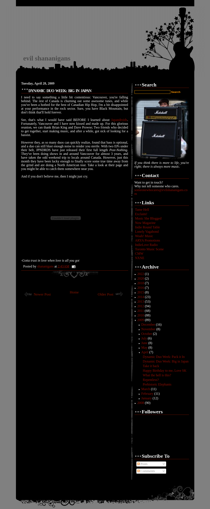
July (144, 338)
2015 (141, 292)
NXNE (139, 258)
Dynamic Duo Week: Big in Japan (165, 361)
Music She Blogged (148, 218)
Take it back (151, 366)
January (147, 398)
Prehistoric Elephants (157, 384)
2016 (141, 287)
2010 (141, 315)
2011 (141, 310)
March (146, 389)
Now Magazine (145, 223)
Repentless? (151, 380)
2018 (141, 283)
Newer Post (42, 294)
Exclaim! (141, 214)
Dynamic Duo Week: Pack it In (164, 357)
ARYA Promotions (147, 240)
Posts (142, 464)
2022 (141, 274)
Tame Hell (142, 209)
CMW (139, 253)
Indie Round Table (147, 227)
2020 (141, 278)
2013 (141, 301)
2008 (141, 403)
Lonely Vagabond (147, 231)
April (145, 352)
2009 (141, 320)
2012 (141, 306)
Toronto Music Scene (149, 249)
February (147, 393)
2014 (141, 297)
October (147, 333)
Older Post (105, 294)
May (144, 347)
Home (74, 292)
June (144, 343)
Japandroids (119, 120)
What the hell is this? (157, 375)
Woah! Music (144, 236)
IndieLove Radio (146, 245)
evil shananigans (46, 58)
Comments (146, 471)
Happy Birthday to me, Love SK (164, 370)
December (148, 324)
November (149, 329)
